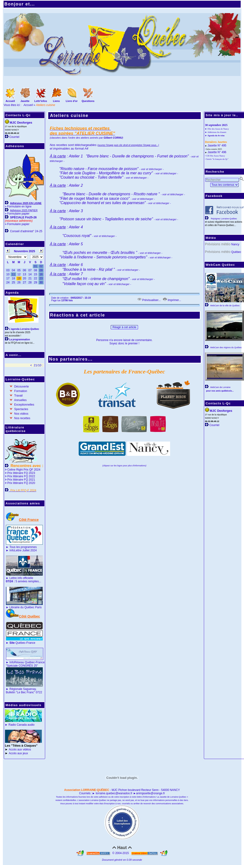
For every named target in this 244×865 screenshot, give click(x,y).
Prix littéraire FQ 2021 (21, 479)
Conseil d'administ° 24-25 (26, 231)
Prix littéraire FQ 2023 (21, 473)
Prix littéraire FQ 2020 (21, 483)
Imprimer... (172, 300)
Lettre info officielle (21, 578)
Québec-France (22, 642)
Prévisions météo (217, 244)
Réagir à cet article (124, 327)
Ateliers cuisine (69, 115)
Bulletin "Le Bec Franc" (20, 692)
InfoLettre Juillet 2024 (23, 550)
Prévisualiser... (149, 300)
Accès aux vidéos (20, 749)
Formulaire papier (18, 213)
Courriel (14, 137)
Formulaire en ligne (19, 206)
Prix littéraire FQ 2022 (21, 476)
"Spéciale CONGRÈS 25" (22, 665)
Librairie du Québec (22, 607)
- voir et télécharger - (159, 203)
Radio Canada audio (21, 724)
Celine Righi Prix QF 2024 (23, 469)
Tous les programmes (23, 547)
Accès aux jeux (18, 753)
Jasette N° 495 (217, 145)
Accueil (28, 105)
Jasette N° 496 (217, 152)
